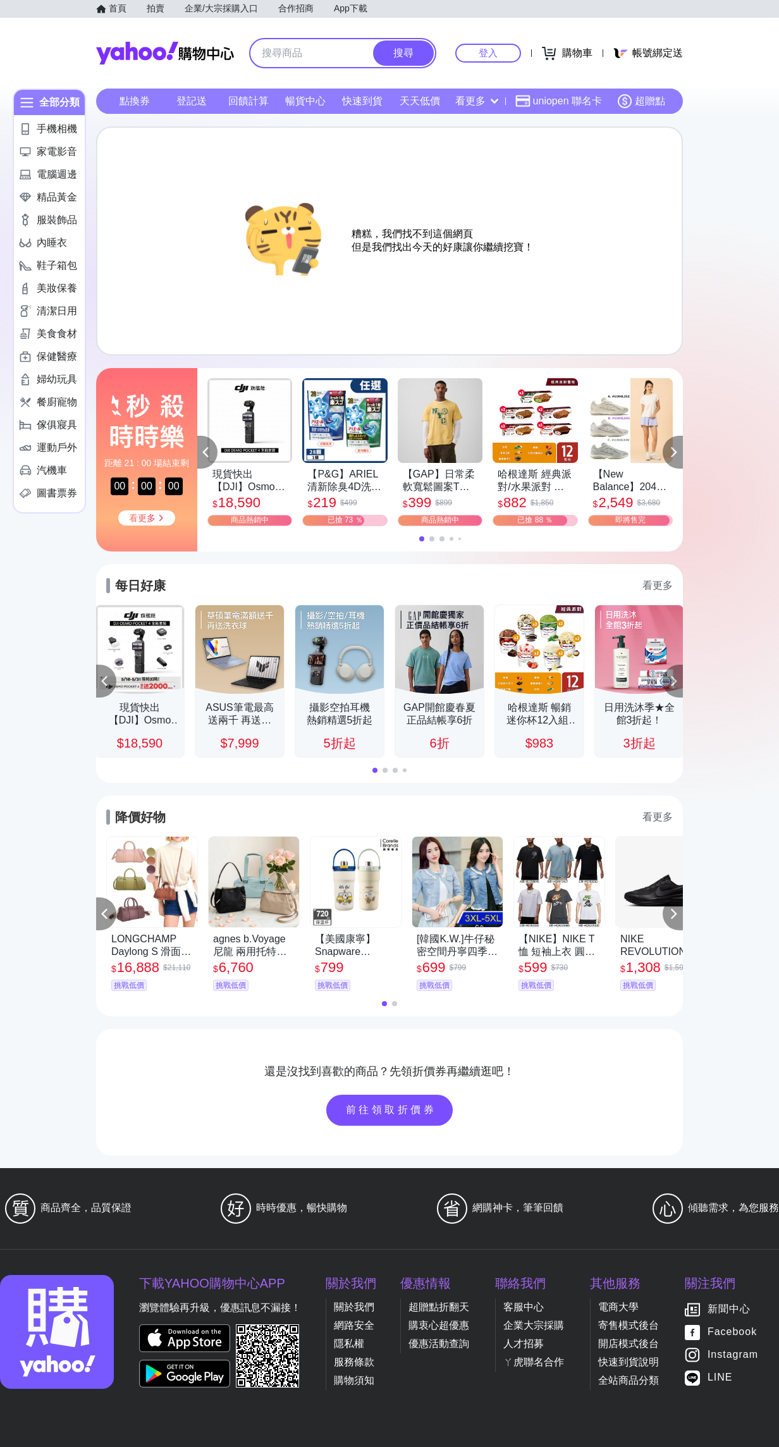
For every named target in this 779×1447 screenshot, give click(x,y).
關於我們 (354, 1307)
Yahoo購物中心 (165, 53)
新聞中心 (729, 1309)
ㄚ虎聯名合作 (533, 1362)
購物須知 (354, 1380)
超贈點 (641, 101)
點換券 (135, 100)
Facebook (732, 1332)
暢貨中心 (305, 100)
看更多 (476, 100)
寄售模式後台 (628, 1325)
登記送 (191, 100)
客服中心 (523, 1307)
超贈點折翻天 (438, 1307)
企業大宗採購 (533, 1325)
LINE (720, 1377)
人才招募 (523, 1343)
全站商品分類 (628, 1380)
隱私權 (349, 1343)
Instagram (733, 1355)
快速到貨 (362, 100)
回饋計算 (248, 100)
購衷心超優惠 (438, 1325)
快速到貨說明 (628, 1362)
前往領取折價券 (391, 1109)
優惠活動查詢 (438, 1343)
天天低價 (420, 100)
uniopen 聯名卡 (558, 101)
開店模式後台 (628, 1343)
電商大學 (618, 1307)
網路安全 (354, 1325)
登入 (488, 52)
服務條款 (354, 1362)
